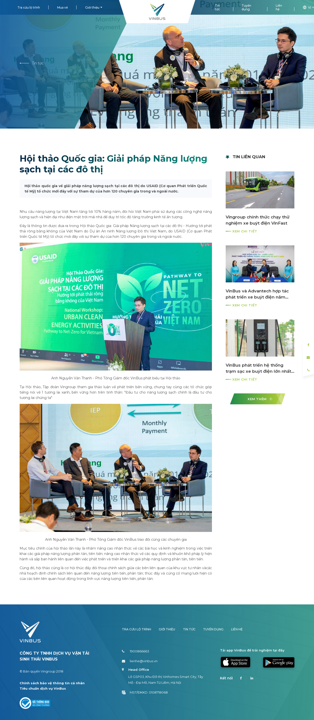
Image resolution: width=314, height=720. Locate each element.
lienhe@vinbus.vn (139, 661)
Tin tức (217, 7)
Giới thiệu (92, 7)
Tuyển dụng (246, 7)
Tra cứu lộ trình (28, 7)
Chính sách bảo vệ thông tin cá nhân (52, 683)
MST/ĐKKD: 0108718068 (145, 692)
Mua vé (62, 7)
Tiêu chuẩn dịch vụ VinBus (43, 688)
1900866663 (135, 651)
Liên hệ (279, 7)
